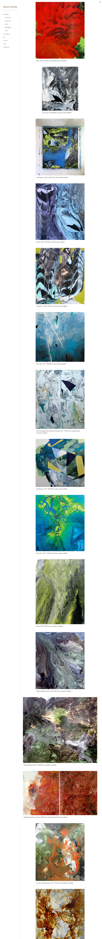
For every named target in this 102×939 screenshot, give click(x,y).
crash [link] (6, 31)
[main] (61, 59)
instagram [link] (6, 47)
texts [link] (4, 44)
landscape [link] (8, 21)
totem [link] (6, 24)
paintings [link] (6, 14)
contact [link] (5, 40)
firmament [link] (8, 17)
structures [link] (8, 27)
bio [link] (4, 37)
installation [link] (6, 34)
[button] (100, 2)
